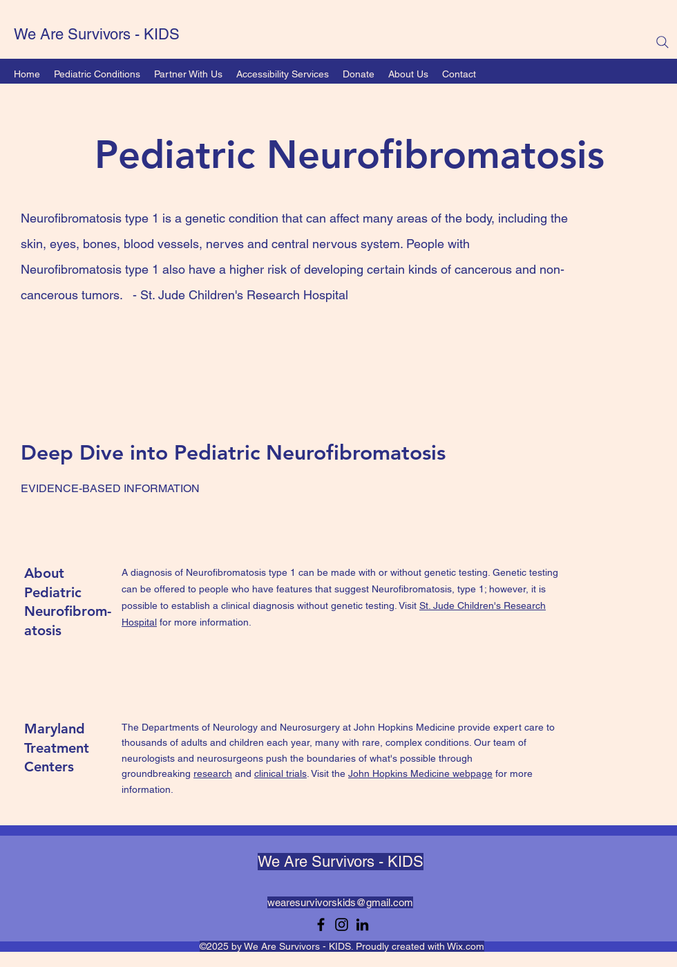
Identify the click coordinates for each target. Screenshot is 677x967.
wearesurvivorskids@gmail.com (340, 902)
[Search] (662, 42)
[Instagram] (341, 924)
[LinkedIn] (362, 924)
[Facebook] (321, 924)
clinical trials (280, 773)
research (212, 773)
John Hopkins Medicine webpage (420, 773)
